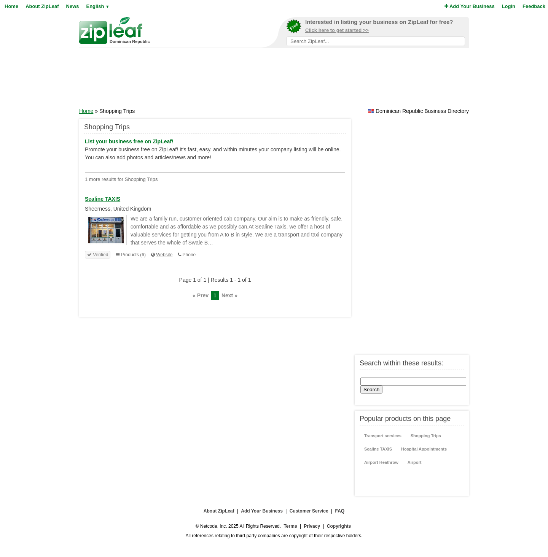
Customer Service (309, 511)
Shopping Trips (426, 435)
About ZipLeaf (42, 6)
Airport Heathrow (381, 462)
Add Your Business (469, 6)
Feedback (534, 6)
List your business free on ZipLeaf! (129, 141)
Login (508, 6)
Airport (415, 462)
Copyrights (339, 526)
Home (11, 6)
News (72, 6)
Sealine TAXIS (378, 449)
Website (164, 254)
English (97, 6)
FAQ (340, 511)
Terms (290, 526)
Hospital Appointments (424, 449)
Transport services (382, 435)
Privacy (312, 526)
